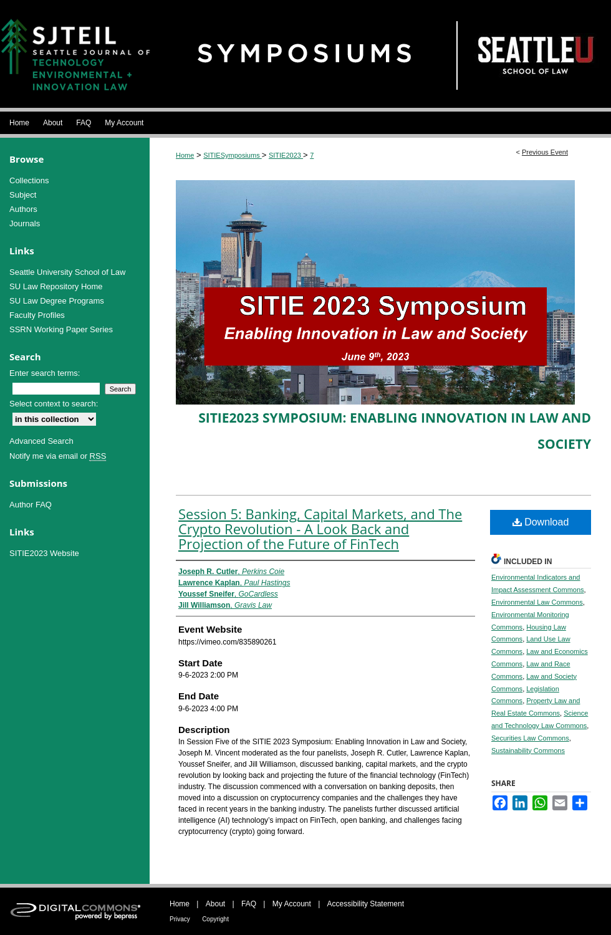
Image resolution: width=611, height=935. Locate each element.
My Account (291, 903)
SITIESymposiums (232, 155)
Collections (29, 180)
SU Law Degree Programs (56, 300)
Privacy (180, 919)
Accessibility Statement (365, 903)
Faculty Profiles (37, 315)
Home (185, 155)
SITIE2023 (286, 155)
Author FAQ (30, 504)
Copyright (215, 919)
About (215, 903)
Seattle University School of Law (67, 272)
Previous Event (545, 152)
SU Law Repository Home (56, 286)
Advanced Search (41, 441)
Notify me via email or (57, 456)
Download (540, 522)
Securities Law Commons (530, 738)
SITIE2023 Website (44, 553)
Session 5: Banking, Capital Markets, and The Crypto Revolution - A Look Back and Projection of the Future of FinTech (320, 528)
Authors (23, 209)
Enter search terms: (44, 373)
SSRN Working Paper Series (61, 329)
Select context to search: (53, 403)
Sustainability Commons (528, 750)
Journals (24, 223)
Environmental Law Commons (537, 602)
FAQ (248, 903)
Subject (22, 194)
